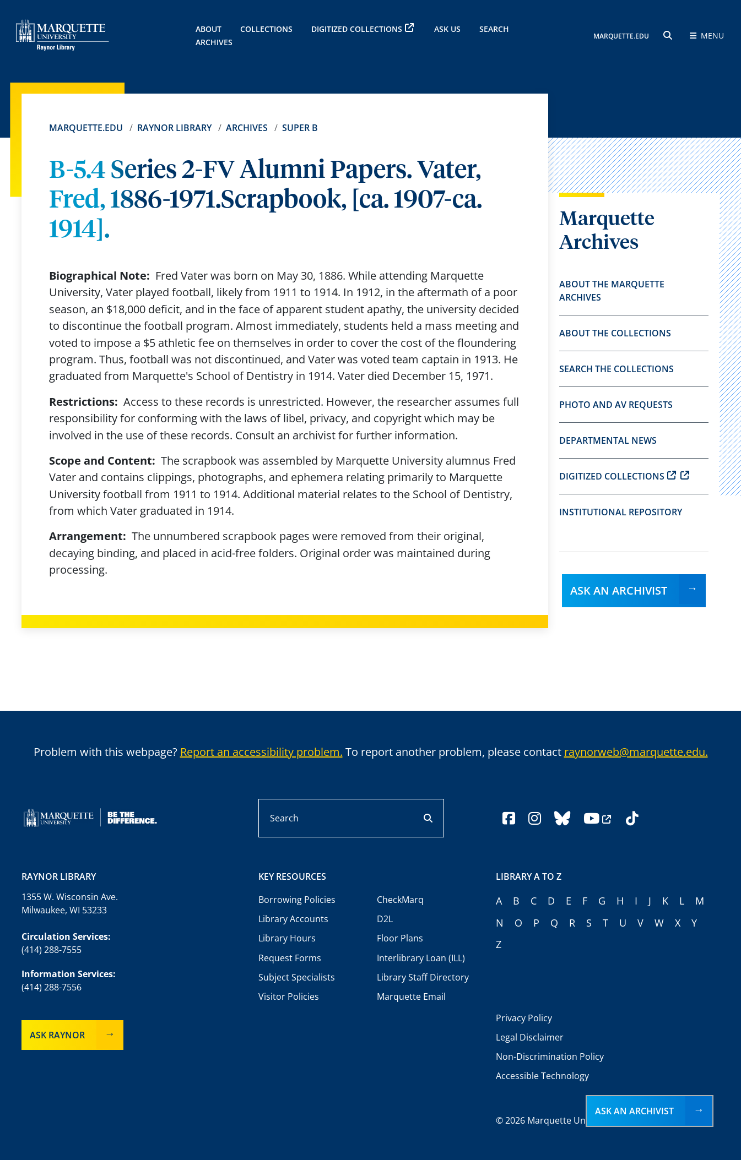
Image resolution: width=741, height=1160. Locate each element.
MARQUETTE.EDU (621, 36)
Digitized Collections (362, 29)
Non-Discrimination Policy (550, 1056)
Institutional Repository (620, 512)
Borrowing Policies (297, 900)
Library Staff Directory (423, 977)
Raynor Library (174, 128)
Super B (300, 128)
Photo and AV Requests (616, 405)
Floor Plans (400, 938)
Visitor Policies (288, 996)
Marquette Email (411, 996)
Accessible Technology (542, 1076)
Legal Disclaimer (530, 1037)
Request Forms (289, 958)
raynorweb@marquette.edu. (636, 751)
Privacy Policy (524, 1018)
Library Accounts (293, 919)
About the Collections (615, 333)
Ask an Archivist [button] (634, 1111)
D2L (385, 919)
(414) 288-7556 (51, 987)
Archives (247, 128)
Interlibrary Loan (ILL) (421, 958)
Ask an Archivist (618, 590)
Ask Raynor (57, 1035)
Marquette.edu (86, 128)
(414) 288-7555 (51, 950)
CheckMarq (400, 900)
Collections (266, 29)
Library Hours (287, 938)
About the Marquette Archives (611, 290)
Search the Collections (616, 369)
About (208, 29)
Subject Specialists (296, 977)
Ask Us (447, 29)
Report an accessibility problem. (261, 751)
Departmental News (608, 440)
